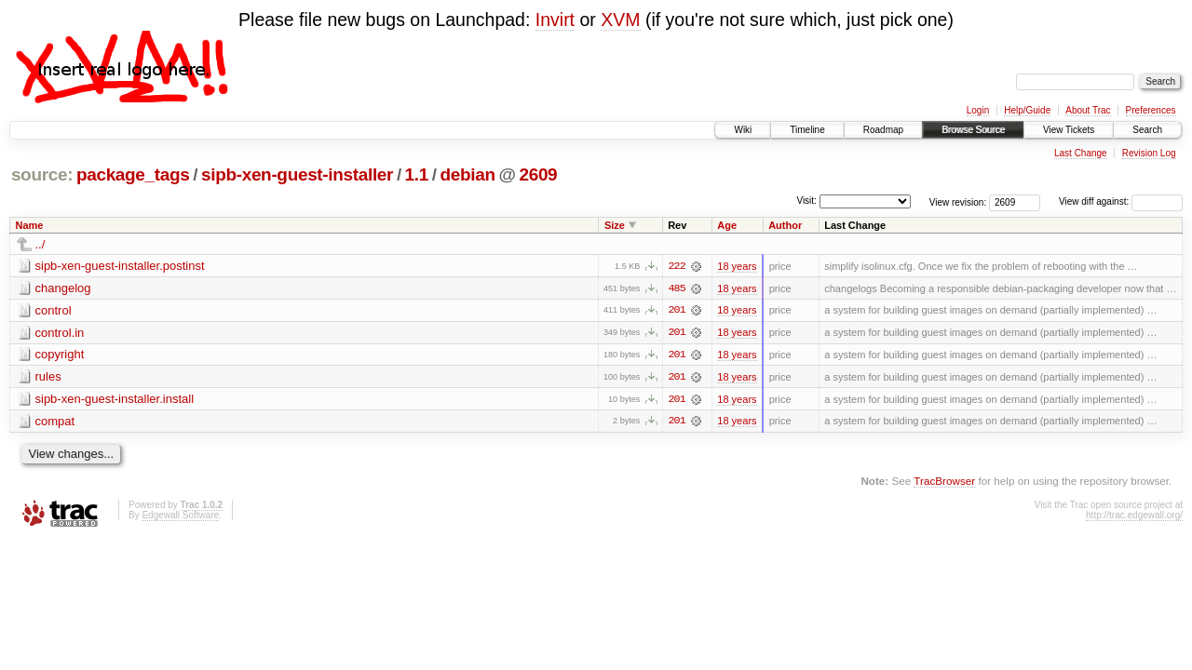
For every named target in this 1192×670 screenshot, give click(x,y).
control (53, 310)
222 (676, 266)
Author (785, 225)
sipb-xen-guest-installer (297, 174)
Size (614, 225)
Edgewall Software (180, 517)
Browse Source (973, 130)
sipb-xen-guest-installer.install (115, 400)
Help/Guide (1027, 110)
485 (676, 288)
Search (1147, 130)
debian (467, 174)
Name (30, 225)
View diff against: (1121, 201)
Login (978, 110)
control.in (60, 333)
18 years (736, 266)
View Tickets (1068, 130)
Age (727, 225)
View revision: (958, 201)
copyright (60, 355)
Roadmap (883, 130)
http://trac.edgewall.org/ (1134, 517)
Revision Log (1149, 153)
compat (55, 422)
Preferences (1151, 110)
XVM (620, 19)
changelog (63, 288)
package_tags (133, 174)
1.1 (416, 174)
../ (40, 244)
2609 (538, 174)
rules (48, 377)
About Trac (1087, 110)
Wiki (743, 130)
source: (42, 174)
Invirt (555, 19)
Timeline (807, 130)
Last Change (1080, 153)
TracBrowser (944, 482)
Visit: (806, 200)
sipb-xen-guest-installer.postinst (120, 266)
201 (676, 310)
